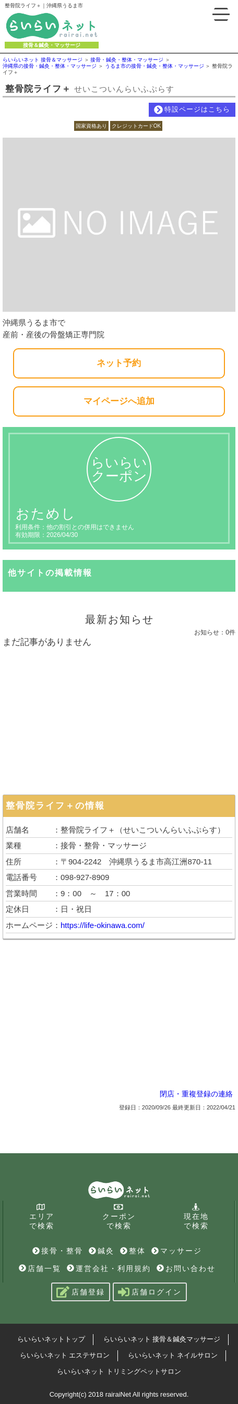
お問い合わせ (186, 1268)
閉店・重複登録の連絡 (196, 1094)
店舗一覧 (40, 1268)
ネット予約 (119, 363)
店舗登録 (80, 1292)
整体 (133, 1251)
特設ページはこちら (192, 109)
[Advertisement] (119, 719)
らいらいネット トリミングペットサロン (119, 1371)
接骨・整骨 (57, 1251)
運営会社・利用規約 (109, 1268)
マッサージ (176, 1251)
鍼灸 (101, 1251)
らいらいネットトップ (51, 1339)
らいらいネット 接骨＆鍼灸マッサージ (162, 1339)
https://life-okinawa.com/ (103, 925)
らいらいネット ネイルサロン (173, 1355)
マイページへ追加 (119, 401)
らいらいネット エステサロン (65, 1355)
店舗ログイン (150, 1292)
